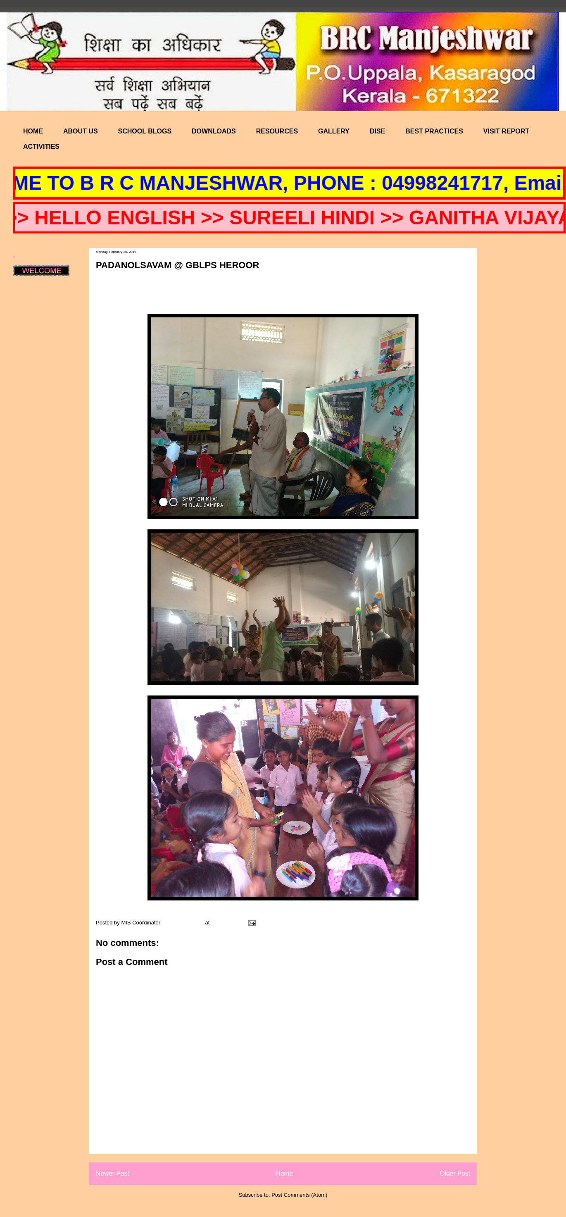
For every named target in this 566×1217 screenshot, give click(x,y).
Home (284, 1173)
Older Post (455, 1173)
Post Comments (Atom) (299, 1195)
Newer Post (112, 1173)
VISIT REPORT (506, 131)
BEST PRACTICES (434, 131)
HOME (33, 131)
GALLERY (334, 131)
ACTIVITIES (41, 146)
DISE (377, 131)
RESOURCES (277, 131)
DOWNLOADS (214, 131)
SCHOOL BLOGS (145, 131)
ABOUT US (80, 131)
